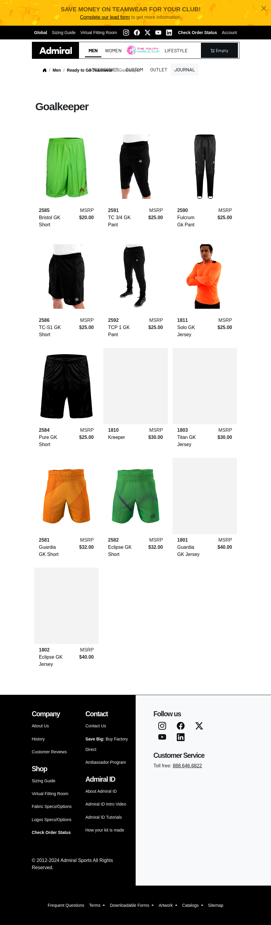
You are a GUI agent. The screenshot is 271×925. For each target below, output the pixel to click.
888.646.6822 (187, 765)
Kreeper (116, 437)
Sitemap (215, 905)
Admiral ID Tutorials (104, 817)
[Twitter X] (147, 32)
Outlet (158, 69)
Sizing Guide (63, 32)
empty (219, 50)
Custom (134, 69)
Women (113, 50)
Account (229, 32)
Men (93, 50)
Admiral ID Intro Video (106, 804)
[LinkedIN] (169, 32)
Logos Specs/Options (52, 819)
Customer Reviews (49, 751)
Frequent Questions (66, 905)
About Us (40, 725)
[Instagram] (126, 32)
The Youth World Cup (141, 53)
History (38, 739)
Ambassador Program (106, 762)
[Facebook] (136, 32)
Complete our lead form (105, 17)
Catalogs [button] (191, 905)
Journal (184, 69)
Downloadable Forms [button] (130, 905)
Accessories (104, 69)
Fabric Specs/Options (52, 806)
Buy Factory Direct (107, 744)
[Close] (264, 8)
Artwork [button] (166, 905)
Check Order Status (197, 32)
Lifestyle (176, 50)
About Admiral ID (101, 791)
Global (40, 32)
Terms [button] (95, 905)
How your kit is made (105, 830)
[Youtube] (158, 32)
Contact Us (96, 725)
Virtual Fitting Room (98, 32)
